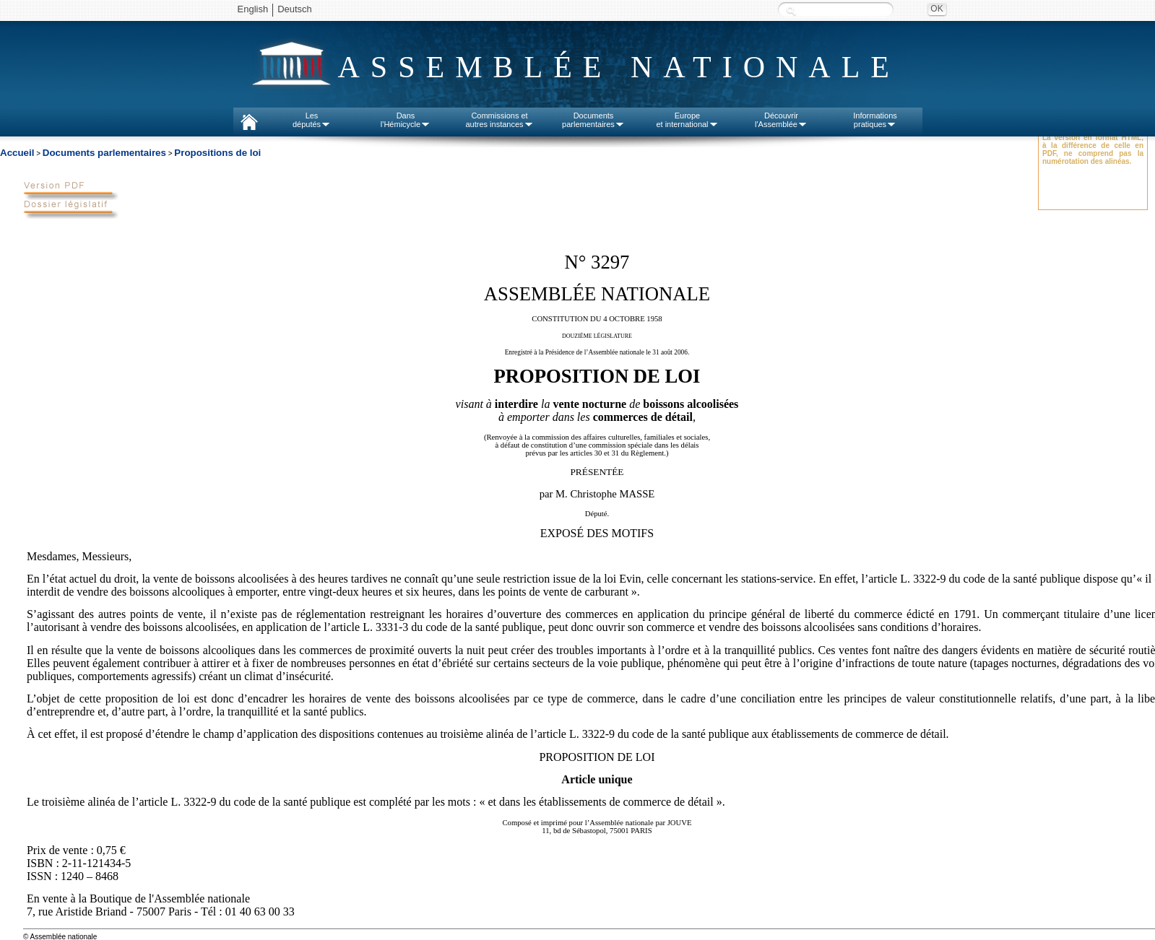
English (253, 9)
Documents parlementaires (104, 152)
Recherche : (791, 10)
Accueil (17, 152)
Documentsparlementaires (593, 120)
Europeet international (687, 120)
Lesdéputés (312, 120)
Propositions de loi (217, 152)
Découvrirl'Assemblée (781, 120)
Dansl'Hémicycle (406, 120)
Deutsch (294, 9)
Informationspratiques (875, 120)
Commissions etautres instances (499, 120)
